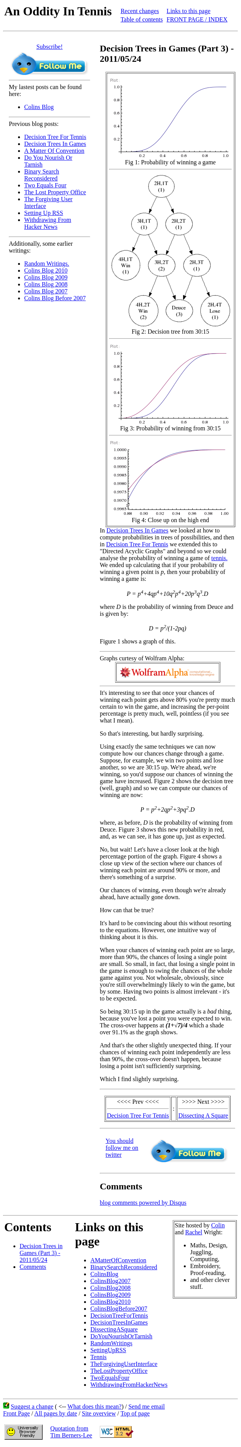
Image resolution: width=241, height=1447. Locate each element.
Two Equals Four (45, 185)
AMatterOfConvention (118, 1260)
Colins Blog (39, 107)
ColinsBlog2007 (110, 1281)
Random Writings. (46, 263)
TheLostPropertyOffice (118, 1371)
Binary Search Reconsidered (41, 175)
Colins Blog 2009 (46, 277)
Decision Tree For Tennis (55, 137)
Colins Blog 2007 (46, 291)
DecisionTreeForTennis (119, 1315)
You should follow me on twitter (122, 1148)
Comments (33, 1266)
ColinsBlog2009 (110, 1295)
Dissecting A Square (203, 1115)
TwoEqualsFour (109, 1377)
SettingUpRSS (108, 1350)
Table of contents (142, 19)
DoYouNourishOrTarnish (121, 1336)
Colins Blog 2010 (46, 270)
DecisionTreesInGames (119, 1322)
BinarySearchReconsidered (123, 1267)
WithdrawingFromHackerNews (128, 1384)
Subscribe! (49, 46)
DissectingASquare (114, 1329)
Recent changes (140, 11)
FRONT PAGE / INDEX (197, 19)
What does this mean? (95, 1406)
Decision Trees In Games (55, 144)
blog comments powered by (143, 1202)
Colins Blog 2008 (46, 284)
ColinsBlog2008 (110, 1288)
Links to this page (188, 11)
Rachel (193, 1232)
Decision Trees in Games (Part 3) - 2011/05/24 (41, 1253)
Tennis (98, 1357)
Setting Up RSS (43, 213)
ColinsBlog (104, 1274)
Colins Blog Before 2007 (55, 298)
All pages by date (55, 1413)
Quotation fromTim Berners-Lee (71, 1432)
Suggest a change (32, 1406)
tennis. (219, 558)
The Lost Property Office (55, 192)
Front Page (16, 1413)
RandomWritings (111, 1343)
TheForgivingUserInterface (123, 1364)
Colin (218, 1225)
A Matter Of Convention (54, 150)
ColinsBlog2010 (110, 1301)
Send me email (146, 1406)
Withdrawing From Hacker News (47, 223)
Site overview (99, 1413)
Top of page (135, 1413)
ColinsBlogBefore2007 (118, 1308)
